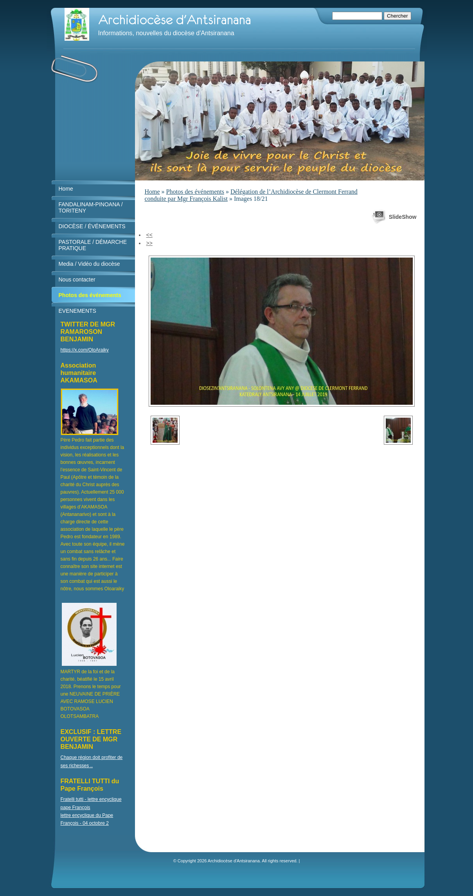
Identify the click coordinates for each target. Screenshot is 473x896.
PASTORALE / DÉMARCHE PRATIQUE (93, 245)
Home (152, 191)
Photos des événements (195, 191)
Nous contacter (77, 279)
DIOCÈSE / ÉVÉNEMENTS (92, 226)
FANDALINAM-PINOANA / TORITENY (91, 207)
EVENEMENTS (77, 311)
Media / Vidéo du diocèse (89, 264)
